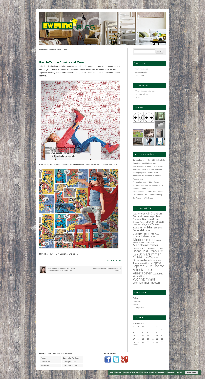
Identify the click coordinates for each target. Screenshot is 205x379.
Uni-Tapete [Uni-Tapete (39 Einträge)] (156, 266)
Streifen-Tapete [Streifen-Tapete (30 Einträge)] (142, 260)
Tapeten (118, 271)
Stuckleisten (137, 301)
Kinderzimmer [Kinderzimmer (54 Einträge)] (144, 240)
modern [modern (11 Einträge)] (135, 242)
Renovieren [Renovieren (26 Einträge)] (156, 251)
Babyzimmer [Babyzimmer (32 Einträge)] (141, 216)
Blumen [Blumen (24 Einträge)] (137, 219)
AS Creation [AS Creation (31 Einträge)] (154, 213)
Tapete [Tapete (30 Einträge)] (156, 263)
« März (135, 345)
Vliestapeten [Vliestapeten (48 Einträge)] (142, 273)
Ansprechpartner (141, 72)
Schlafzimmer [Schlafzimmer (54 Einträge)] (149, 254)
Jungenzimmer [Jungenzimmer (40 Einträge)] (143, 233)
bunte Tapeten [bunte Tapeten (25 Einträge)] (155, 221)
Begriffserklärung (141, 94)
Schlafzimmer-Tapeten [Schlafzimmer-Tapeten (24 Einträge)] (145, 257)
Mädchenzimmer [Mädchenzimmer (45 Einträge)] (145, 245)
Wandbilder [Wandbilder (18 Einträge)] (138, 276)
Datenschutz (45, 362)
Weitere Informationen (174, 372)
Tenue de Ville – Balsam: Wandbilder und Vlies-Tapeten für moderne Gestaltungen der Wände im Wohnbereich (148, 195)
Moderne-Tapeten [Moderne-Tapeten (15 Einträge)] (146, 243)
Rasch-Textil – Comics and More (61, 62)
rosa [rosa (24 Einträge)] (135, 254)
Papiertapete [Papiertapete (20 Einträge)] (139, 248)
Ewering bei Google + (70, 365)
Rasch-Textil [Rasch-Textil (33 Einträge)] (141, 251)
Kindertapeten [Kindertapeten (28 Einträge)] (147, 236)
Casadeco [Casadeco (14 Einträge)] (137, 224)
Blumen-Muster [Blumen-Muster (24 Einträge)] (151, 219)
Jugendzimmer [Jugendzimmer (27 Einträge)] (142, 230)
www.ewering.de (141, 69)
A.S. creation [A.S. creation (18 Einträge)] (139, 214)
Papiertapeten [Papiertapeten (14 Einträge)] (152, 248)
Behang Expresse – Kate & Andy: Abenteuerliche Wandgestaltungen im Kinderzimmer (147, 176)
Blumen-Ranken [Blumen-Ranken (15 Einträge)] (140, 222)
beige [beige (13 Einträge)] (152, 217)
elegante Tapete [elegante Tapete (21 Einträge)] (150, 224)
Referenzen (139, 75)
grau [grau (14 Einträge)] (155, 228)
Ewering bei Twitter (69, 362)
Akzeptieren (191, 372)
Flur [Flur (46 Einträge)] (150, 227)
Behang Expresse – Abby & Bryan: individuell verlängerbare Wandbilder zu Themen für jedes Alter (148, 185)
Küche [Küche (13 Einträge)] (158, 240)
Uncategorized (138, 307)
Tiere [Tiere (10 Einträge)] (146, 266)
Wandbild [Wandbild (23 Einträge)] (158, 273)
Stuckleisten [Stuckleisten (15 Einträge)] (146, 263)
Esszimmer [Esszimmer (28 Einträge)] (140, 227)
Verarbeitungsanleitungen (145, 91)
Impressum (45, 365)
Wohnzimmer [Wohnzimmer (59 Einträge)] (144, 279)
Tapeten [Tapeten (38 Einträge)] (138, 266)
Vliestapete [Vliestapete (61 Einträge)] (142, 269)
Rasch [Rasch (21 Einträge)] (162, 248)
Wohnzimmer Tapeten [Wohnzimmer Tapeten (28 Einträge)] (146, 282)
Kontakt (43, 358)
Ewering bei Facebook (71, 358)
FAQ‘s (137, 97)
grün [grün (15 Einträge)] (160, 228)
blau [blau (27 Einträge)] (157, 216)
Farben (135, 298)
